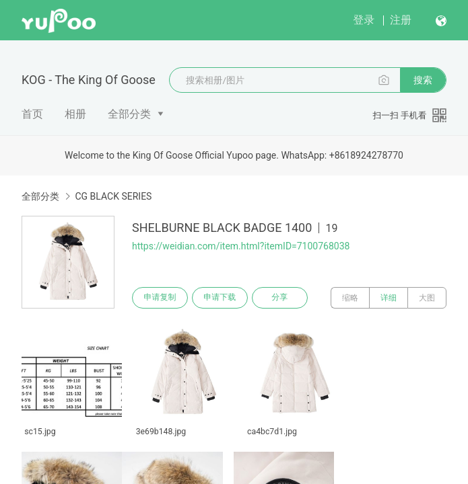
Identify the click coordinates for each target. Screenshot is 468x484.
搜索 (422, 80)
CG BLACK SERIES (113, 196)
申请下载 (221, 297)
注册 (400, 19)
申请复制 (160, 297)
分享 (281, 297)
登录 (363, 19)
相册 (75, 114)
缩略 (350, 297)
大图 (427, 297)
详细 (388, 297)
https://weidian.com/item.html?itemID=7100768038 (240, 246)
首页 (32, 114)
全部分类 (129, 114)
